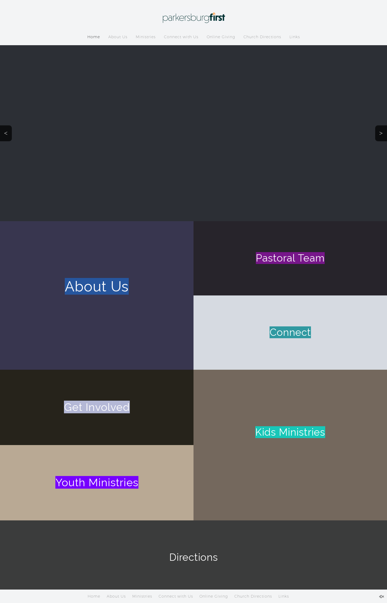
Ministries (146, 36)
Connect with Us (181, 36)
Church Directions (262, 36)
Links (294, 36)
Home (93, 36)
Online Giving (221, 36)
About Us (117, 36)
